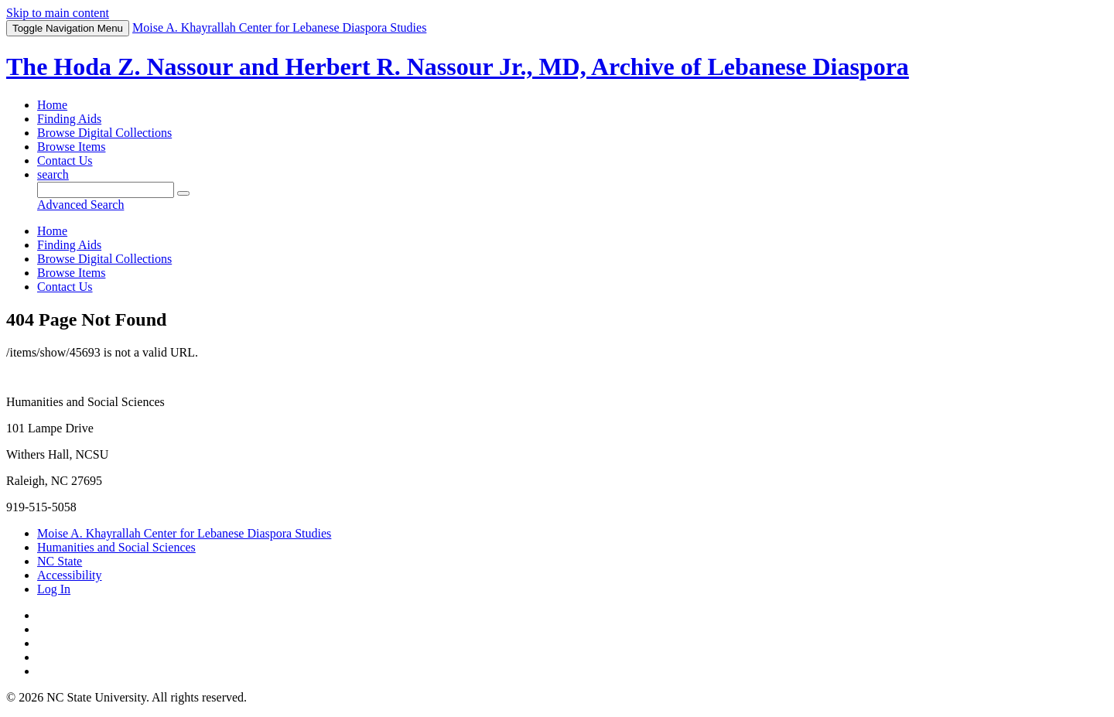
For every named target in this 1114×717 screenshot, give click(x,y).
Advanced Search (80, 204)
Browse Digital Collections (104, 132)
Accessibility (69, 575)
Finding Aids (69, 118)
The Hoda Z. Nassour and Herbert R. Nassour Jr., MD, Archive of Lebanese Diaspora (457, 66)
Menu (67, 28)
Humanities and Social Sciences (116, 547)
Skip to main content (57, 12)
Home (52, 104)
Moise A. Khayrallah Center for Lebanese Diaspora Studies (184, 533)
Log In (53, 589)
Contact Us (65, 160)
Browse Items (71, 146)
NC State (59, 561)
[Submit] (183, 193)
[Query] (105, 190)
